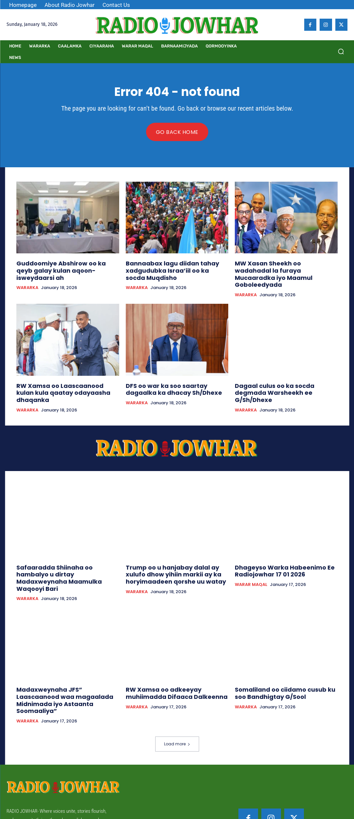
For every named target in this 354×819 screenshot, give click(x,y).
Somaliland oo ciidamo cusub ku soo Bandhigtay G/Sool (283, 661)
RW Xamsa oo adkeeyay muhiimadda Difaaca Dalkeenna (175, 661)
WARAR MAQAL (251, 562)
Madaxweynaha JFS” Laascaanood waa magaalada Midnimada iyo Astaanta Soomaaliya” (62, 664)
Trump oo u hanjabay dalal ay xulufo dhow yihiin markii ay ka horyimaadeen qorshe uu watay (176, 552)
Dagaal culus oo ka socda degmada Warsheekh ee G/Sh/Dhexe (283, 377)
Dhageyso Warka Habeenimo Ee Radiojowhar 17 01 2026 (276, 549)
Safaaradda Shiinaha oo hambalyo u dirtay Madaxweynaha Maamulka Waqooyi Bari (65, 552)
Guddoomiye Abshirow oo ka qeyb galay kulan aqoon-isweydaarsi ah (62, 265)
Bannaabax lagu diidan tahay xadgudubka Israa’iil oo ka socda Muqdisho (170, 268)
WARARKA (27, 278)
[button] (340, 51)
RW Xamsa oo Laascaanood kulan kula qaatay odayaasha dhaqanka (67, 377)
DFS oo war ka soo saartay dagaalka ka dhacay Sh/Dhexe (174, 377)
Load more (177, 702)
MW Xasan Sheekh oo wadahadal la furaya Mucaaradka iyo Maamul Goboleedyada (281, 268)
